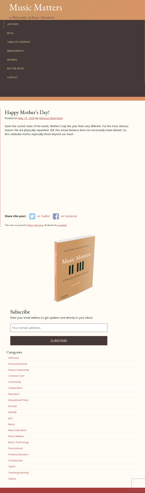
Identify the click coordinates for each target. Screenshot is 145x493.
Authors (13, 24)
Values (12, 478)
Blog (10, 33)
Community (14, 381)
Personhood (15, 448)
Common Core (16, 375)
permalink (62, 225)
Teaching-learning (18, 472)
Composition (15, 388)
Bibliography (15, 50)
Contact (12, 77)
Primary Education (18, 454)
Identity (12, 412)
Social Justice (15, 460)
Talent (11, 466)
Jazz (10, 418)
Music (11, 424)
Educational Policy (18, 400)
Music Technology (18, 442)
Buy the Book (15, 68)
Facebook (12, 86)
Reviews (12, 59)
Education (13, 394)
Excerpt (12, 406)
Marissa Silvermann (51, 118)
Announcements (17, 363)
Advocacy (13, 357)
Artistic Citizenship (18, 370)
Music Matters (35, 7)
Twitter (12, 94)
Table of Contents (18, 42)
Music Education (35, 225)
